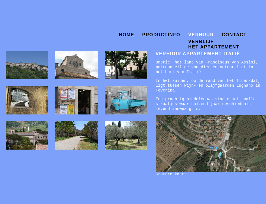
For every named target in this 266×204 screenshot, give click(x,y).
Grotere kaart (171, 174)
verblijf (201, 41)
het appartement (213, 45)
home (126, 34)
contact (234, 34)
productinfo (161, 34)
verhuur (201, 34)
